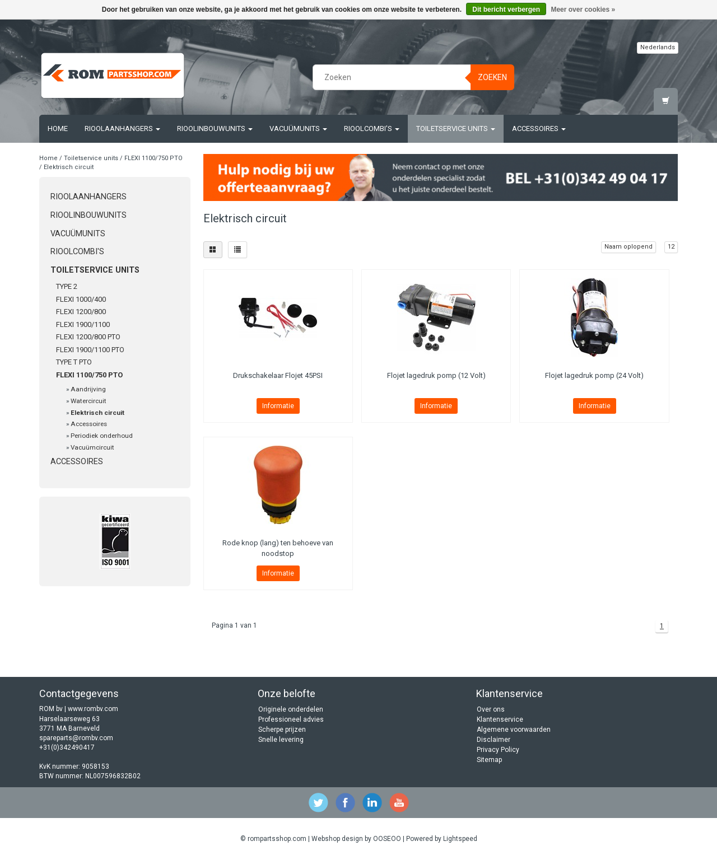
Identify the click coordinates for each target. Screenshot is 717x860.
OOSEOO (387, 839)
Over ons (491, 709)
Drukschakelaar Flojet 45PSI (278, 375)
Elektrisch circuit (69, 167)
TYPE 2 (66, 286)
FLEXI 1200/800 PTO (88, 337)
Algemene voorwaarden (514, 729)
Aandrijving (88, 389)
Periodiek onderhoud (102, 436)
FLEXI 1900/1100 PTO (90, 349)
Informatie (278, 406)
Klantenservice (500, 719)
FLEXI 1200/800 (81, 311)
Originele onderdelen (290, 709)
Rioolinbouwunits (215, 128)
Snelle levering (281, 740)
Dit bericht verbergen (506, 9)
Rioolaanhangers (122, 128)
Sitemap (489, 760)
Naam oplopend (628, 246)
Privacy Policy (498, 750)
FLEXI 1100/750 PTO (153, 158)
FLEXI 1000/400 (81, 299)
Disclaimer (493, 740)
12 (671, 246)
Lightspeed (460, 839)
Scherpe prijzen (282, 729)
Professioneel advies (291, 719)
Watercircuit (88, 401)
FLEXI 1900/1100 (83, 324)
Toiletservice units (455, 128)
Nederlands (657, 47)
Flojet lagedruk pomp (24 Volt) (594, 375)
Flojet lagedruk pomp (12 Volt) (436, 375)
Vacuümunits (298, 128)
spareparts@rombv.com (76, 738)
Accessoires (539, 128)
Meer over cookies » (583, 9)
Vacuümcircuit (92, 447)
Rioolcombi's (371, 128)
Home (58, 128)
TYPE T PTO (74, 362)
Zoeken (492, 77)
